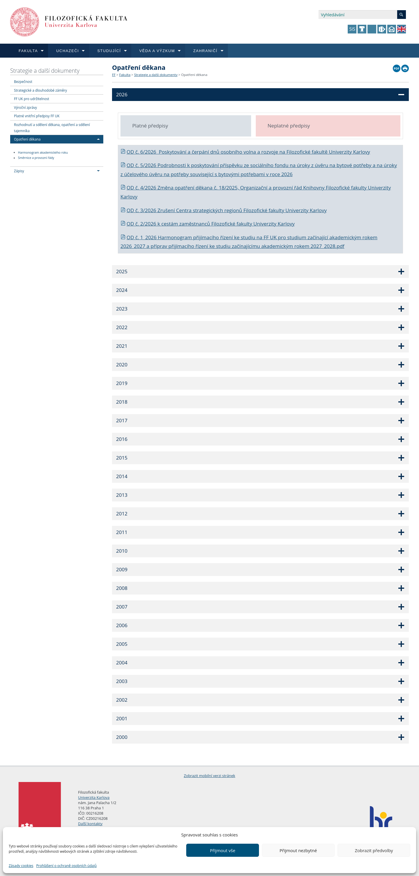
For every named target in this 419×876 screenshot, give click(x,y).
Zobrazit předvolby (374, 850)
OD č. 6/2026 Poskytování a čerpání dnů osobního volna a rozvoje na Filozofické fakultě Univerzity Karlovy (245, 151)
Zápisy (19, 171)
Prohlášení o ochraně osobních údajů (66, 865)
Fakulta (124, 74)
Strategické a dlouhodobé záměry (40, 90)
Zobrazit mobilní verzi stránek (209, 775)
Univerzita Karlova (93, 797)
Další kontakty (90, 823)
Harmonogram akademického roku (43, 152)
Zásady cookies (21, 865)
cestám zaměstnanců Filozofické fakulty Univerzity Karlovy (228, 223)
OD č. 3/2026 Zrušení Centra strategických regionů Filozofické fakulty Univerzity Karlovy (223, 210)
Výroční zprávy (25, 107)
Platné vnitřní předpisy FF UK (36, 116)
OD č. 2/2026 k (140, 223)
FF (114, 74)
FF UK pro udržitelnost (31, 98)
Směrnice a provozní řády (36, 158)
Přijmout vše (222, 850)
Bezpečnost (23, 81)
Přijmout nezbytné (298, 850)
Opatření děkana (27, 139)
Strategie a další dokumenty (44, 71)
